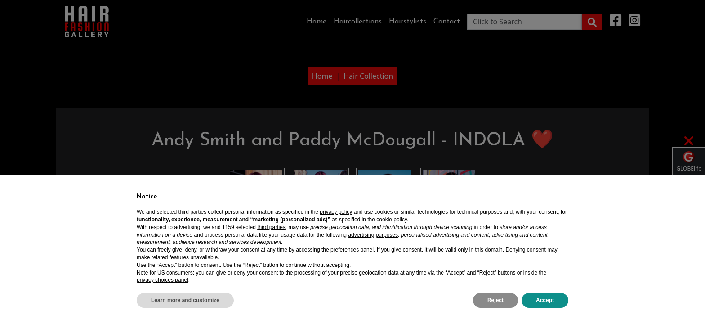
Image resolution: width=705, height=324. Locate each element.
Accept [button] (545, 300)
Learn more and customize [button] (185, 300)
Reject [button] (495, 300)
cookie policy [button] (391, 219)
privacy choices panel (162, 280)
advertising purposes (373, 235)
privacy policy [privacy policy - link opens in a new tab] (336, 212)
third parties (271, 227)
